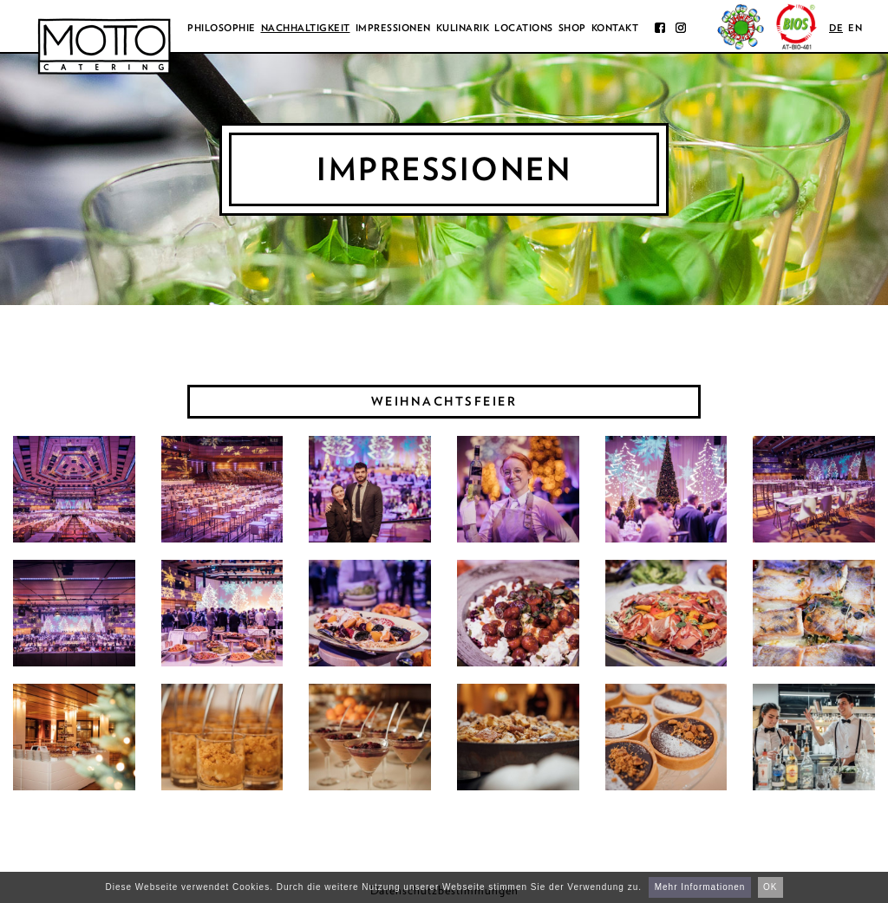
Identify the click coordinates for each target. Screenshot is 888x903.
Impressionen (393, 28)
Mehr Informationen (700, 887)
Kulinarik (463, 28)
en (855, 28)
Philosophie (221, 28)
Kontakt (615, 28)
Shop (572, 28)
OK (770, 887)
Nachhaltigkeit (305, 28)
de (836, 28)
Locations (523, 28)
